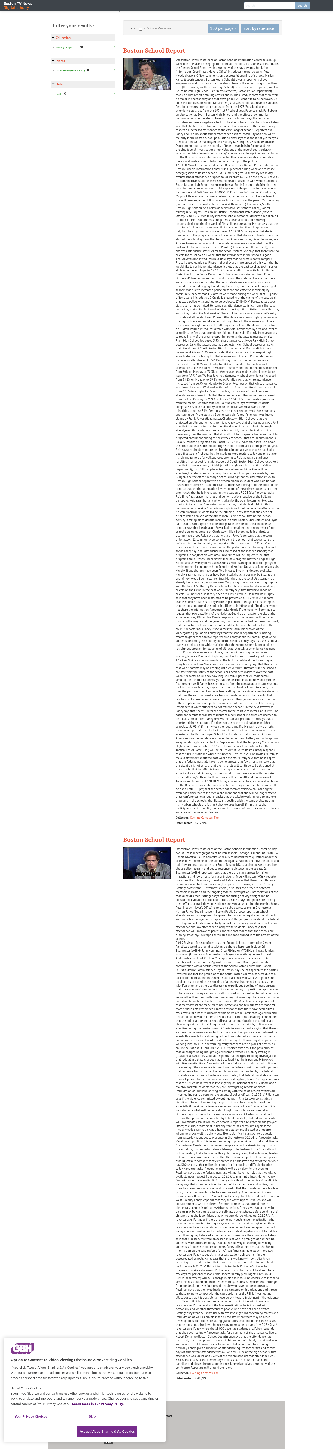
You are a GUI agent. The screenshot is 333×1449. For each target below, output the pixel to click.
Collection (63, 38)
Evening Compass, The (204, 818)
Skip (92, 1416)
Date (59, 84)
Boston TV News (18, 5)
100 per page (222, 28)
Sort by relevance (259, 28)
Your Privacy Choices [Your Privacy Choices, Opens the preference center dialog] (31, 1416)
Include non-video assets (157, 28)
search (302, 5)
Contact (167, 1416)
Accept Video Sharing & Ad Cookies (107, 1431)
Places (60, 61)
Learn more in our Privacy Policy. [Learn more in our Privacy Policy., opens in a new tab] (98, 1404)
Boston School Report (154, 50)
